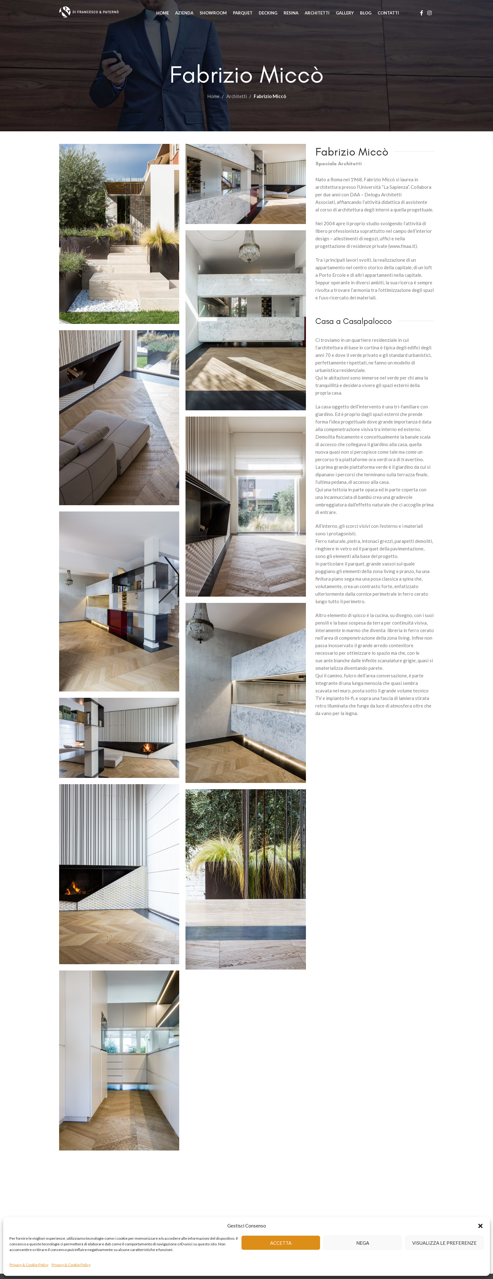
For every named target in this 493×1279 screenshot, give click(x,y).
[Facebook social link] (421, 14)
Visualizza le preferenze (444, 1243)
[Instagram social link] (429, 14)
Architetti (236, 96)
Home (213, 96)
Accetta (280, 1243)
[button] (480, 1225)
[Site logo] (98, 13)
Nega (362, 1243)
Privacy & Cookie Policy (28, 1264)
